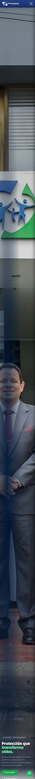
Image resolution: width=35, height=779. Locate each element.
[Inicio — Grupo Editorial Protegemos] (10, 3)
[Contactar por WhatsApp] (29, 773)
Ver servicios (9, 772)
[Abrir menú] (31, 4)
